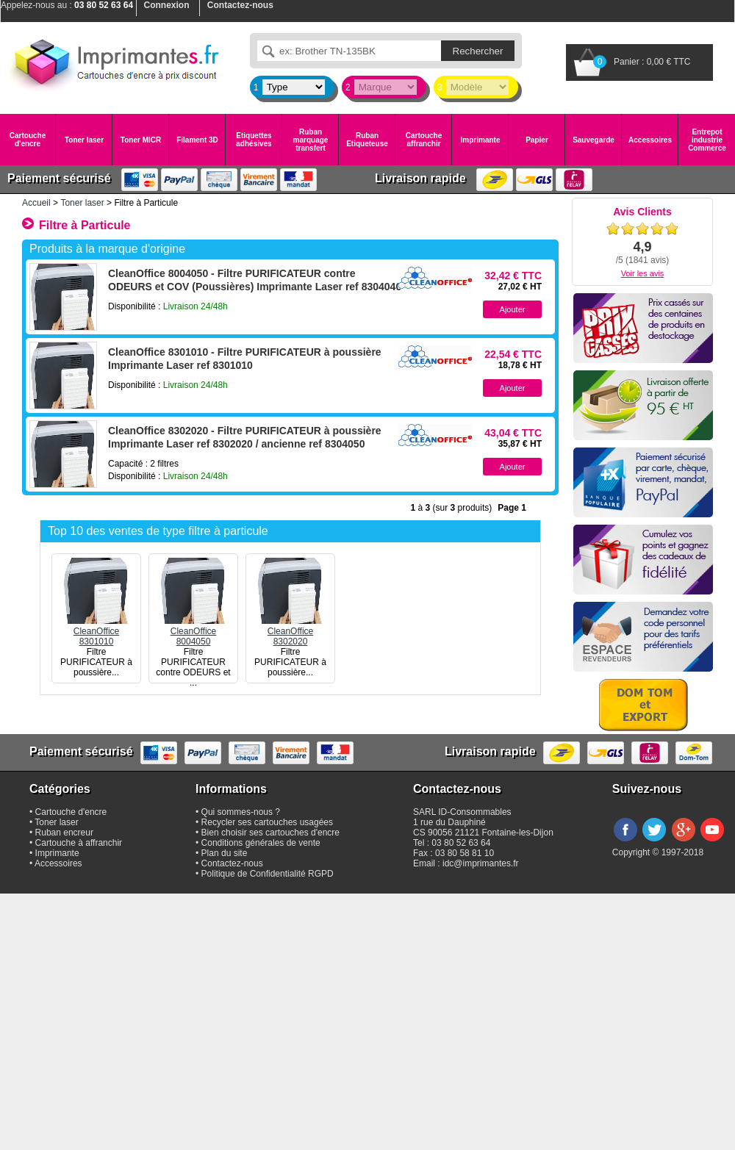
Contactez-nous (232, 863)
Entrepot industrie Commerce (707, 140)
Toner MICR (141, 140)
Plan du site (224, 853)
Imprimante (481, 140)
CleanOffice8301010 (96, 631)
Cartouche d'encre (28, 140)
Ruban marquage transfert (311, 140)
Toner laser (84, 140)
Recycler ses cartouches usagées (267, 822)
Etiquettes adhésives (253, 140)
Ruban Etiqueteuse (367, 140)
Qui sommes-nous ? (240, 812)
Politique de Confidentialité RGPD (267, 874)
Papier (537, 140)
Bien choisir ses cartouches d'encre (270, 832)
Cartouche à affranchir (79, 843)
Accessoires (650, 140)
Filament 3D (197, 140)
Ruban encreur (64, 832)
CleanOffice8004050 (193, 631)
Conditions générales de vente (260, 843)
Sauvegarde (593, 140)
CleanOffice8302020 (290, 631)
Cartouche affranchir (424, 140)
